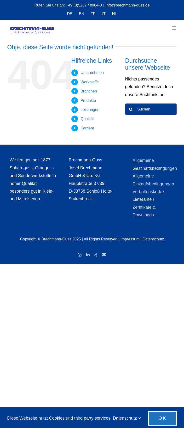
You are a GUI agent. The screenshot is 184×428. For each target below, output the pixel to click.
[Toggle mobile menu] (174, 28)
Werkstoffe (89, 82)
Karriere (87, 128)
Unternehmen (92, 73)
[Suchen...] (151, 109)
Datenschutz (153, 239)
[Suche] (131, 109)
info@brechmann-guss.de (128, 5)
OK (162, 418)
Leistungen (89, 110)
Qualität (87, 119)
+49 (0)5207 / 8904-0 (84, 5)
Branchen (88, 91)
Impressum (130, 239)
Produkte (88, 100)
